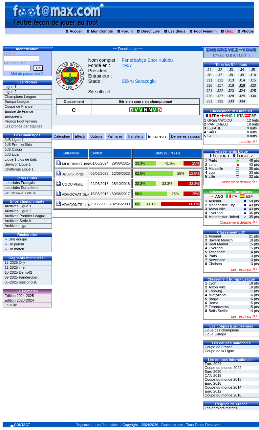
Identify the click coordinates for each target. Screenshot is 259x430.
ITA (239, 116)
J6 (209, 75)
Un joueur (14, 244)
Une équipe (16, 239)
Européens (13, 116)
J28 (231, 96)
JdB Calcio (13, 149)
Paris (212, 161)
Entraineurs (157, 136)
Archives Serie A (18, 221)
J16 (209, 85)
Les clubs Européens (21, 188)
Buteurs (96, 136)
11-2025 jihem (16, 267)
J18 (231, 85)
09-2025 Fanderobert (21, 277)
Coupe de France (18, 106)
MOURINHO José (73, 164)
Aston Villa (217, 209)
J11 (209, 80)
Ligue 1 (10, 87)
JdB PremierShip (18, 145)
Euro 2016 (212, 383)
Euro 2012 (212, 391)
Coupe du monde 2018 (222, 379)
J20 (253, 85)
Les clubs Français (20, 183)
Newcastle (216, 260)
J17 (220, 85)
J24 (242, 91)
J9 (242, 75)
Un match (14, 249)
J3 (231, 70)
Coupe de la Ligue (219, 351)
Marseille (215, 168)
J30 (253, 96)
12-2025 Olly (15, 262)
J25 (253, 91)
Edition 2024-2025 (19, 296)
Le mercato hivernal (20, 192)
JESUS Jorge (70, 174)
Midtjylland (217, 295)
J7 (220, 75)
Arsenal (214, 201)
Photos (248, 31)
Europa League (17, 101)
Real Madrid (218, 244)
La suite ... (13, 305)
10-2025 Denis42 (18, 272)
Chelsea (215, 264)
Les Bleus (176, 31)
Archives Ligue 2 (18, 211)
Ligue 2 (10, 92)
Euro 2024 (212, 364)
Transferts (135, 136)
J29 (242, 96)
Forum (127, 31)
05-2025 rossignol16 (21, 282)
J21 (209, 91)
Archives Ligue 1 (18, 206)
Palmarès (114, 136)
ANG (227, 116)
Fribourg (215, 291)
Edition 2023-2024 (19, 300)
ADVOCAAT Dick (72, 194)
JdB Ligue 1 (14, 140)
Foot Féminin (205, 31)
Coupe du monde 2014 (222, 387)
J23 (231, 91)
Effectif (80, 136)
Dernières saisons (185, 136)
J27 (220, 96)
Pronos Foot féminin (21, 121)
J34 (242, 101)
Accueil (76, 31)
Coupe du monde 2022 (222, 368)
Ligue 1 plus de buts (21, 159)
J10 (253, 75)
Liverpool (215, 213)
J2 (220, 70)
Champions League (20, 97)
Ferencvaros (218, 307)
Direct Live (150, 31)
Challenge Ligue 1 (19, 169)
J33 (231, 101)
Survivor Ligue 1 (18, 164)
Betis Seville (218, 311)
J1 (209, 70)
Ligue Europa (215, 334)
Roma (213, 303)
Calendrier (62, 136)
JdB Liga (12, 154)
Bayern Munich (220, 240)
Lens (212, 165)
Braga (213, 299)
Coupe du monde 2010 (222, 395)
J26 (209, 96)
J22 (220, 91)
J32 (220, 101)
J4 (242, 70)
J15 (253, 80)
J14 (242, 80)
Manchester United (223, 217)
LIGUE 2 (243, 156)
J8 (231, 75)
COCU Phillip (69, 184)
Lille (211, 176)
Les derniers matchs (220, 408)
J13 (231, 80)
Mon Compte (102, 31)
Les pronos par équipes (23, 126)
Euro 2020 (212, 371)
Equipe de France (19, 111)
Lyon (212, 172)
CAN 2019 (212, 375)
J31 (209, 101)
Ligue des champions (221, 330)
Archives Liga (15, 226)
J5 (253, 70)
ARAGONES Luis (73, 205)
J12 (220, 80)
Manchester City (221, 205)
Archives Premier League (25, 216)
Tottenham (216, 252)
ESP (250, 116)
